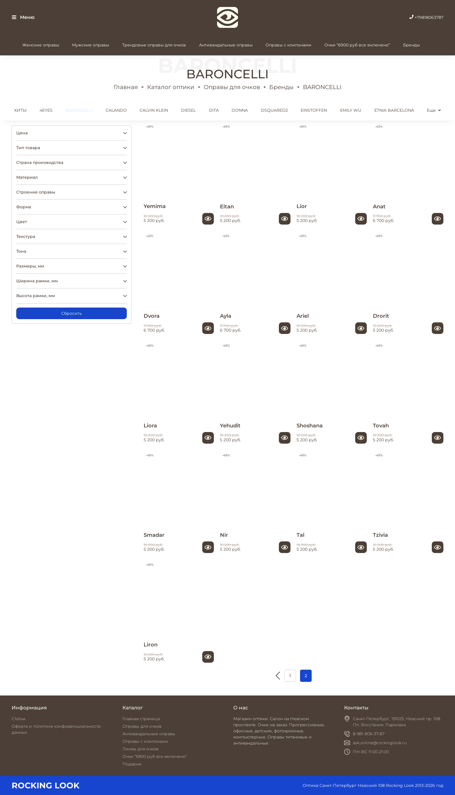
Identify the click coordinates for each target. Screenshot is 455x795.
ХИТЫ (20, 110)
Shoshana (310, 425)
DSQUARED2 (274, 110)
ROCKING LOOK (46, 785)
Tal (300, 535)
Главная (126, 87)
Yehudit (230, 425)
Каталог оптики (170, 87)
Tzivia (380, 535)
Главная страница (141, 718)
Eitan (227, 206)
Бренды (411, 45)
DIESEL (188, 110)
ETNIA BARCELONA (394, 110)
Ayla (225, 316)
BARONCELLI (79, 110)
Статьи (19, 718)
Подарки (132, 764)
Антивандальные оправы (226, 45)
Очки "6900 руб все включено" (154, 756)
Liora (150, 425)
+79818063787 (426, 17)
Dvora (152, 316)
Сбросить (71, 313)
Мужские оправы (90, 45)
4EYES (46, 110)
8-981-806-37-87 (368, 733)
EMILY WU (350, 110)
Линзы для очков (140, 748)
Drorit (381, 316)
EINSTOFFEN (314, 110)
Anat (379, 206)
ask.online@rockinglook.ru (380, 742)
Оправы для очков (232, 87)
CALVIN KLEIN (154, 110)
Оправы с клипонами (288, 45)
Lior (302, 206)
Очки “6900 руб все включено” (357, 45)
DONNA (240, 110)
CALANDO (116, 110)
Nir (224, 535)
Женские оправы (40, 45)
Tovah (381, 425)
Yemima (155, 206)
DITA (214, 110)
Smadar (154, 535)
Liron (151, 645)
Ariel (303, 316)
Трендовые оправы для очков (154, 45)
